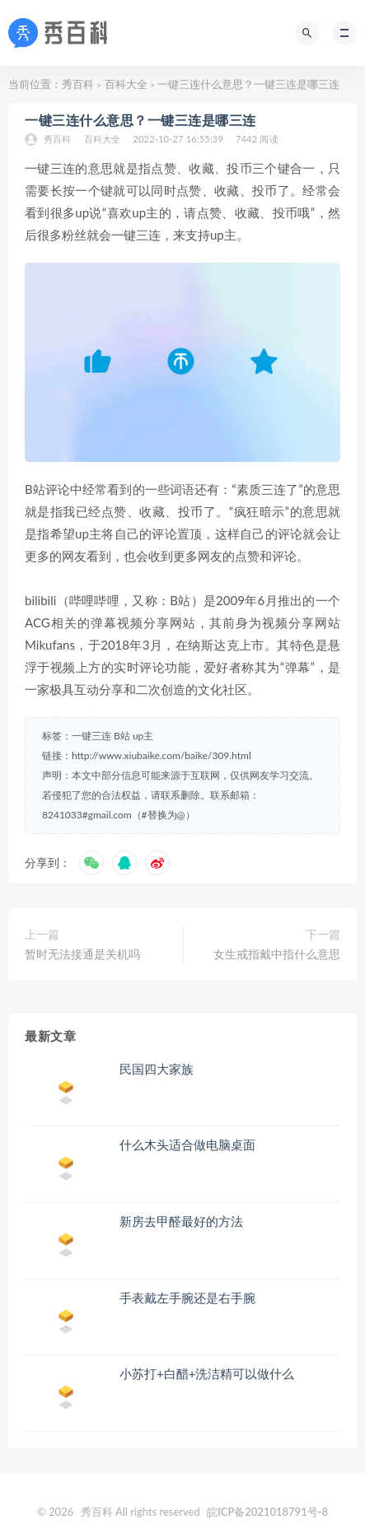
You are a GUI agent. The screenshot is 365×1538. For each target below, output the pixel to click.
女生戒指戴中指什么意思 (276, 954)
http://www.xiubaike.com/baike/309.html (161, 755)
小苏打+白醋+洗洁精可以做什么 (206, 1373)
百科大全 (126, 84)
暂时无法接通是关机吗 (82, 954)
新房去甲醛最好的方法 (181, 1221)
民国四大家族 (156, 1068)
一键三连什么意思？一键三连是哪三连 (140, 120)
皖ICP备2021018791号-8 (267, 1511)
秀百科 (78, 84)
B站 (122, 735)
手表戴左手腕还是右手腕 (187, 1297)
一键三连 (91, 735)
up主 (143, 735)
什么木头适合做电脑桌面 (187, 1144)
